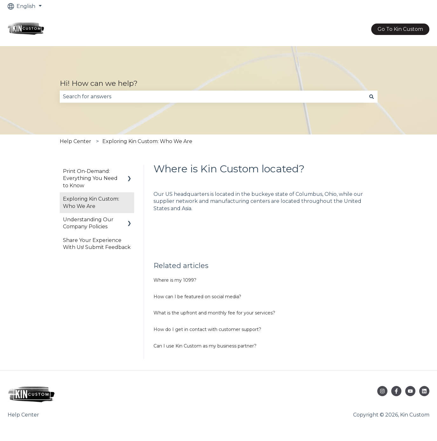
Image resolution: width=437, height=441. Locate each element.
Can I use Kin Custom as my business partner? (205, 346)
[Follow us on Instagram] (382, 391)
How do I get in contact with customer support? (207, 329)
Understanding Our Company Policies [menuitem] (88, 223)
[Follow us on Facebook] (396, 391)
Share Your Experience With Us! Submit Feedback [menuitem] (97, 243)
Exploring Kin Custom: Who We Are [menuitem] (91, 202)
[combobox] (212, 97)
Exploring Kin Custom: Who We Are (147, 141)
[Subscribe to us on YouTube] (410, 391)
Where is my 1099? (175, 280)
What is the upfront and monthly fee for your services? (214, 313)
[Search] (371, 97)
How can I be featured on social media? (197, 297)
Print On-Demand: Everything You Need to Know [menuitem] (90, 178)
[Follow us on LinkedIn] (424, 391)
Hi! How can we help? (99, 83)
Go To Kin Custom (400, 29)
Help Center (75, 141)
